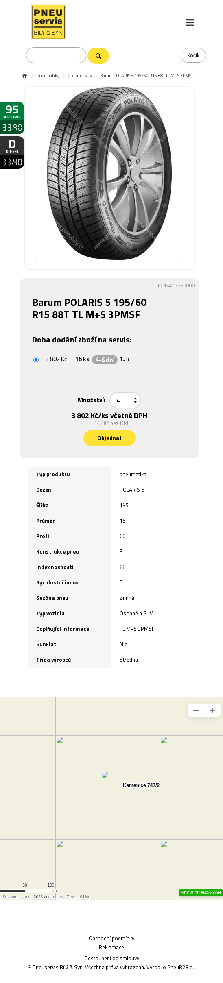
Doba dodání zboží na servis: (82, 339)
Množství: (91, 400)
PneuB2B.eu (181, 967)
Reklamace (111, 947)
